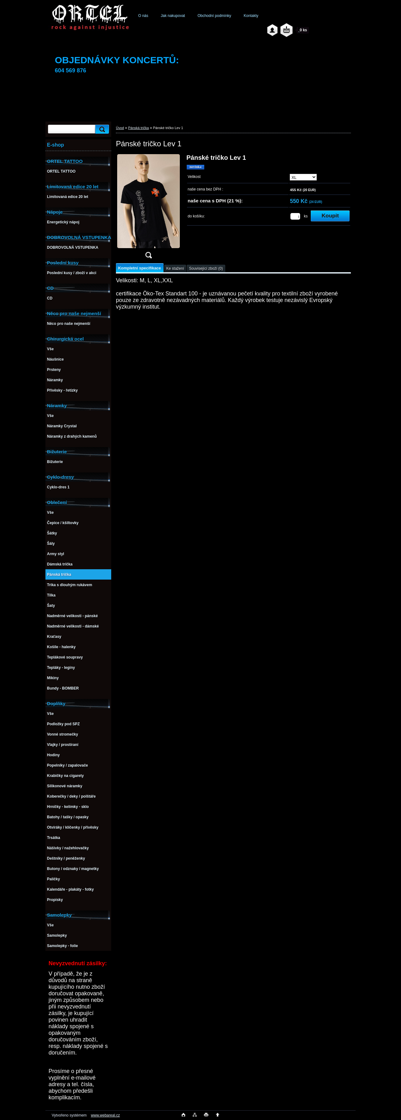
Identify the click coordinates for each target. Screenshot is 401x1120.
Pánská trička (138, 128)
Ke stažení (175, 268)
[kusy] (295, 216)
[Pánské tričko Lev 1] (148, 208)
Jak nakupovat (173, 15)
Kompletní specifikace (139, 268)
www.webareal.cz (105, 1115)
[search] (101, 129)
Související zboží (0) (206, 268)
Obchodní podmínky (214, 15)
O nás (143, 15)
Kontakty (251, 15)
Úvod (120, 128)
